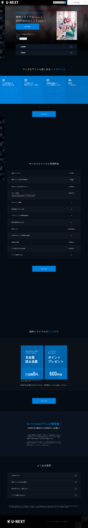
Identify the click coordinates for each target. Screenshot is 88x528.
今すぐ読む (77, 2)
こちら (25, 100)
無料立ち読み (23, 38)
